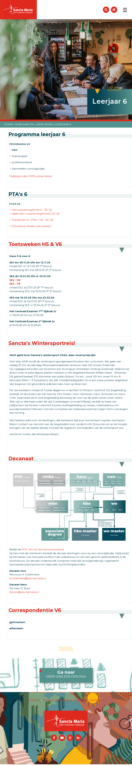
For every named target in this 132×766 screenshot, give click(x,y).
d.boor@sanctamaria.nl (24, 592)
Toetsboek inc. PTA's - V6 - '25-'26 (32, 219)
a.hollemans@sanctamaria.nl (27, 578)
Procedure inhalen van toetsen (31, 226)
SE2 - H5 (14, 280)
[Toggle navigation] (124, 10)
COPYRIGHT (96, 700)
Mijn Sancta (24, 124)
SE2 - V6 (14, 283)
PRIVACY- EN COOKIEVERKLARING (64, 700)
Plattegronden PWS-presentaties (30, 176)
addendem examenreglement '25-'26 (35, 213)
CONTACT (34, 700)
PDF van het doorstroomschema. (43, 549)
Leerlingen (44, 124)
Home (8, 124)
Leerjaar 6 (63, 124)
